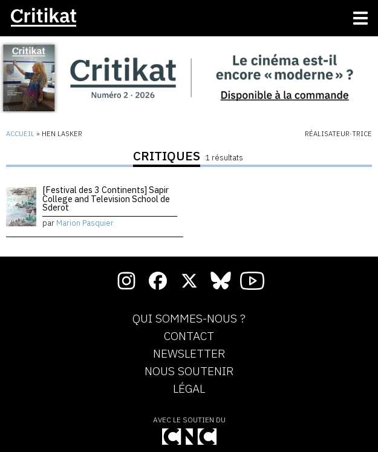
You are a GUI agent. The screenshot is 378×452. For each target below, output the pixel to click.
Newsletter (189, 354)
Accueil (20, 133)
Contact (189, 336)
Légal (189, 389)
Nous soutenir (189, 371)
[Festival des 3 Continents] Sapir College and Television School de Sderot (106, 198)
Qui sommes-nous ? (189, 319)
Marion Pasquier (85, 223)
